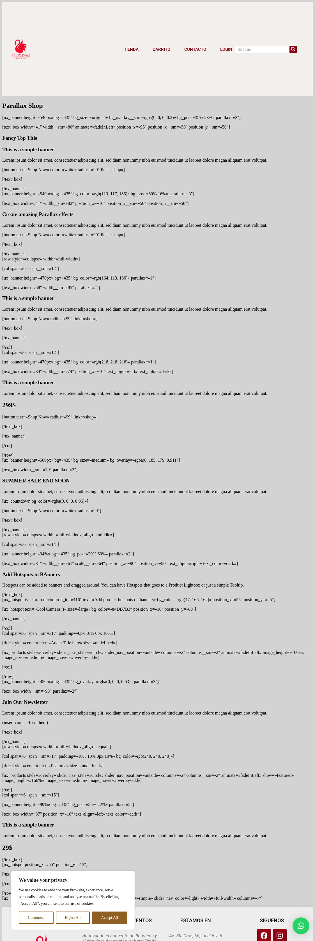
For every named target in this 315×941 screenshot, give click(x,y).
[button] (301, 925)
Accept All (109, 917)
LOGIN (226, 49)
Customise (36, 917)
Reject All (73, 917)
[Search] (293, 49)
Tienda (131, 49)
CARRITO (161, 49)
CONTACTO (195, 49)
